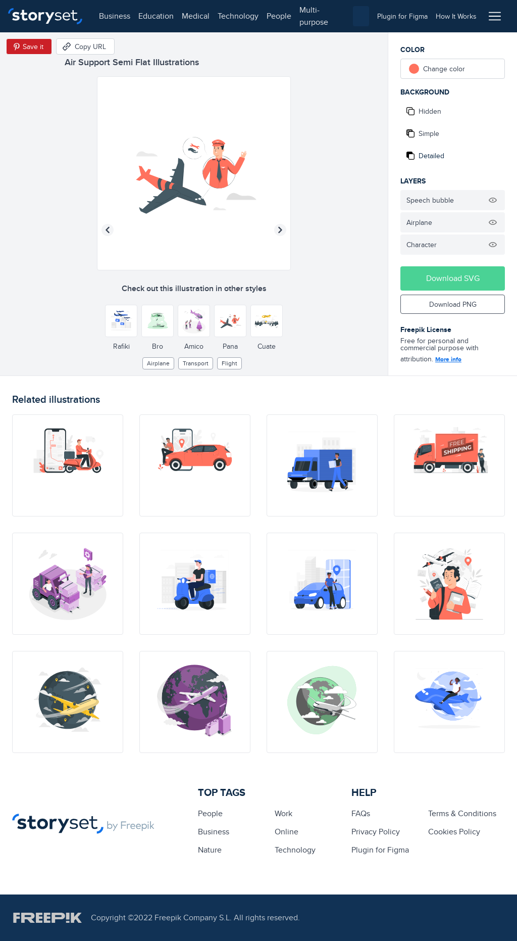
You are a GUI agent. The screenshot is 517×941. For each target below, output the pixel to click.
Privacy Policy (375, 831)
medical (195, 16)
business (114, 16)
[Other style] (121, 321)
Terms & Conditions (462, 813)
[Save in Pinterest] (29, 46)
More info (448, 359)
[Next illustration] (280, 230)
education (155, 16)
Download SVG (453, 278)
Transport (196, 363)
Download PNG (453, 304)
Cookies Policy (454, 831)
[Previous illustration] (107, 230)
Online (286, 831)
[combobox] (361, 16)
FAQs (360, 813)
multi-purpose (313, 16)
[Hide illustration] (493, 200)
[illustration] (67, 465)
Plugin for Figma (380, 850)
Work (283, 813)
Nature (210, 850)
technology (237, 16)
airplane (158, 363)
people (278, 16)
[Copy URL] (85, 46)
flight (229, 363)
